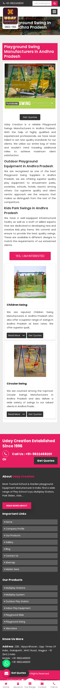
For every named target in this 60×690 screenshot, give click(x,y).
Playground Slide (14, 615)
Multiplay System (14, 594)
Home (8, 522)
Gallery (8, 542)
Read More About (16, 505)
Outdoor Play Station (16, 601)
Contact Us (11, 555)
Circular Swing (17, 383)
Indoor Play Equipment (17, 608)
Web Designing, (49, 680)
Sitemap (9, 562)
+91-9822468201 (13, 3)
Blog (7, 549)
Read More (16, 335)
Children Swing (17, 305)
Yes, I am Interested (30, 256)
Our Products (12, 535)
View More (10, 628)
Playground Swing (14, 621)
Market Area (11, 569)
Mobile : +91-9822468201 (16, 658)
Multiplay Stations (14, 587)
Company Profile (14, 528)
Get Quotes (30, 117)
